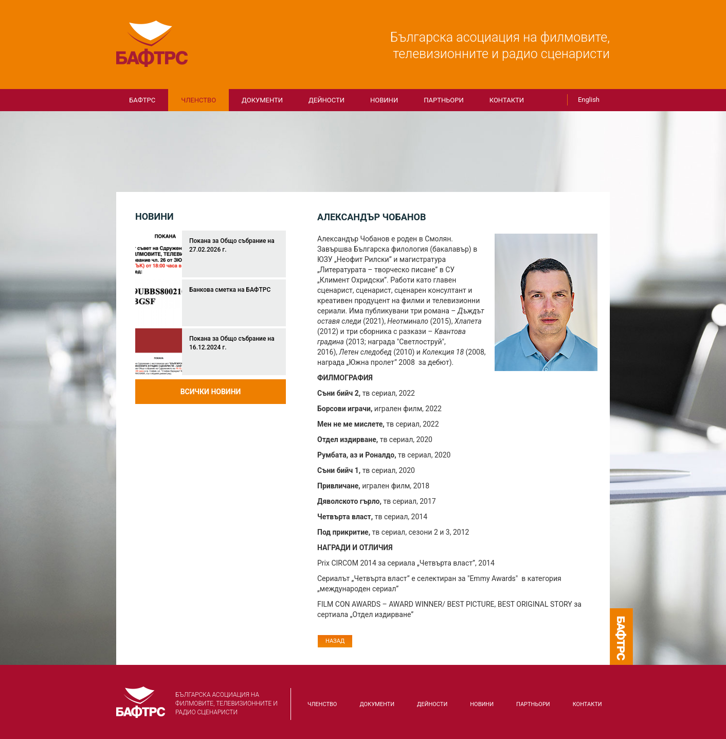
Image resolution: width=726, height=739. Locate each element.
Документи (262, 100)
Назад (334, 641)
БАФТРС (152, 44)
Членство (198, 100)
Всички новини (210, 392)
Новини (384, 100)
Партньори (444, 100)
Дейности (326, 100)
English (589, 99)
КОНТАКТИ (506, 100)
